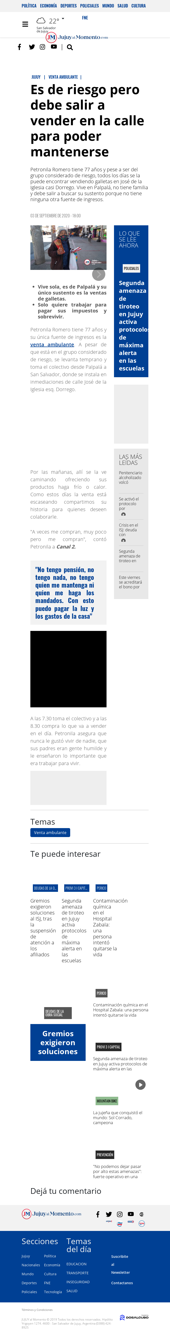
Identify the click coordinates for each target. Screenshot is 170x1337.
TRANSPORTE (77, 1273)
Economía (48, 6)
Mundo (108, 6)
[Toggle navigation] (25, 24)
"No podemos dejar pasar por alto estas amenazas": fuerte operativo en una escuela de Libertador (117, 1173)
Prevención (105, 1154)
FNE (47, 1282)
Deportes (68, 6)
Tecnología (53, 1291)
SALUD (71, 1290)
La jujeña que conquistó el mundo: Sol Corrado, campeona (117, 1118)
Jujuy (26, 1256)
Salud (122, 6)
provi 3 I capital (76, 888)
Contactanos (122, 1282)
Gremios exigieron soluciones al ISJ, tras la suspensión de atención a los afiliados (43, 927)
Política (29, 6)
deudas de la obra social (51, 888)
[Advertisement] (72, 787)
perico (101, 888)
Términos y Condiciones (37, 1310)
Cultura (138, 6)
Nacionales (31, 1265)
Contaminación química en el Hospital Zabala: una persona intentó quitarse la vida (120, 1010)
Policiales (89, 6)
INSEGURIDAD (78, 1281)
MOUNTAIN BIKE (107, 1101)
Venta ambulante (50, 832)
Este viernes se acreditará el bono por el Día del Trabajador (130, 587)
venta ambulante (52, 344)
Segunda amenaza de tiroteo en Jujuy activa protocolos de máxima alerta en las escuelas (135, 325)
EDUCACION (76, 1264)
